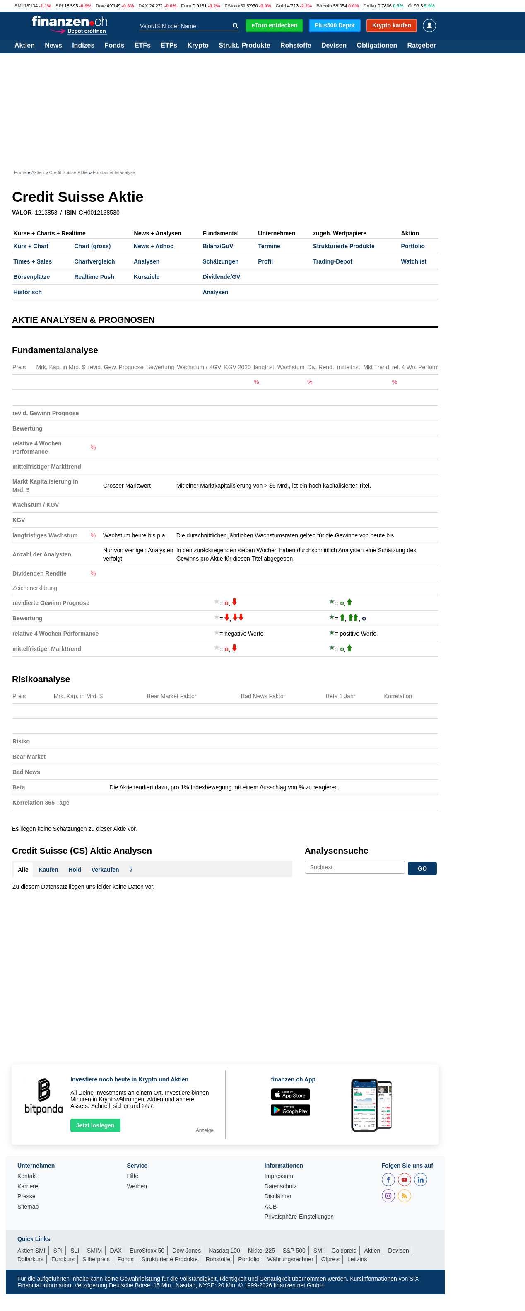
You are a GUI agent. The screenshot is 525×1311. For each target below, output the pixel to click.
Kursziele (146, 276)
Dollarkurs (30, 1259)
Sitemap (28, 1207)
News (53, 45)
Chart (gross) (92, 246)
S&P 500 (294, 1250)
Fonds (115, 45)
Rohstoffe (295, 45)
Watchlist (414, 261)
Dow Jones (186, 1250)
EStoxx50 (234, 5)
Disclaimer (278, 1196)
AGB (271, 1207)
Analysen (146, 261)
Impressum (279, 1176)
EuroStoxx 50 (147, 1250)
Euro (186, 5)
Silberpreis (96, 1259)
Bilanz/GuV (217, 246)
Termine (269, 246)
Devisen (334, 45)
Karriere (27, 1186)
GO (422, 868)
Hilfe (132, 1176)
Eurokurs (63, 1259)
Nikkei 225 (261, 1250)
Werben (137, 1186)
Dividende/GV (221, 276)
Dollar (369, 5)
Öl (410, 5)
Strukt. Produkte (244, 45)
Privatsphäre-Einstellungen (299, 1217)
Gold (281, 5)
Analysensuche (336, 850)
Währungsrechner (290, 1259)
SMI (18, 5)
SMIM (94, 1250)
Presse (26, 1196)
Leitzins (357, 1259)
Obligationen (376, 45)
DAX (143, 5)
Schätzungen (220, 261)
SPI (59, 5)
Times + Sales (33, 261)
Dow (101, 5)
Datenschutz (281, 1186)
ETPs (169, 45)
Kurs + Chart (31, 246)
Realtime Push (94, 276)
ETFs (143, 45)
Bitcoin (324, 5)
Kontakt (27, 1176)
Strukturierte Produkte (344, 246)
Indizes (83, 45)
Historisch (28, 292)
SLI (74, 1250)
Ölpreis (330, 1259)
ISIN (70, 212)
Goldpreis (344, 1250)
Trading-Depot (332, 261)
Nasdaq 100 (224, 1250)
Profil (265, 261)
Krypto (198, 45)
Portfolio (413, 246)
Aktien (24, 45)
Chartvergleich (94, 261)
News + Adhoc (153, 246)
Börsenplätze (32, 276)
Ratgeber (421, 45)
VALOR (22, 212)
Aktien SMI (31, 1250)
